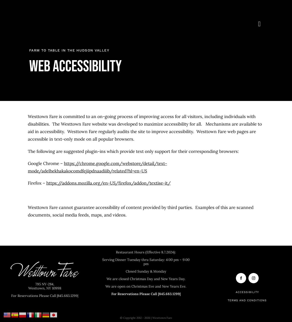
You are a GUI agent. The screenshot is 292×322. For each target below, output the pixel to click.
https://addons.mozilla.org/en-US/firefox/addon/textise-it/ (108, 183)
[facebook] (241, 278)
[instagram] (253, 278)
